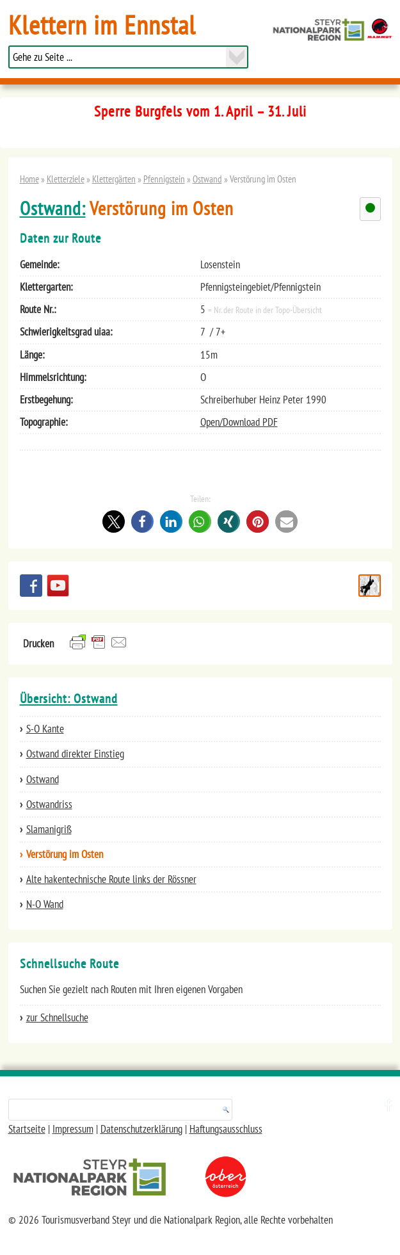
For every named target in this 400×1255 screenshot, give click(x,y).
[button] (113, 521)
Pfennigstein (164, 178)
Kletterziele (65, 178)
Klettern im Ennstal (102, 25)
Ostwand (207, 178)
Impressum (72, 1129)
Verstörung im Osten (64, 854)
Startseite (26, 1129)
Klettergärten (114, 178)
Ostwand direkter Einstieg (75, 754)
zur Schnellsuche (57, 1017)
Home (29, 178)
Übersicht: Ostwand (69, 698)
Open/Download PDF (239, 422)
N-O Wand (44, 904)
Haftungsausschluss (225, 1129)
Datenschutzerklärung (141, 1129)
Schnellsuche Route (370, 585)
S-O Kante (45, 729)
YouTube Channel (57, 585)
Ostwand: (53, 208)
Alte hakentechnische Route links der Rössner (111, 879)
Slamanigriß (49, 829)
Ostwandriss (49, 804)
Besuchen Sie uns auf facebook (31, 585)
